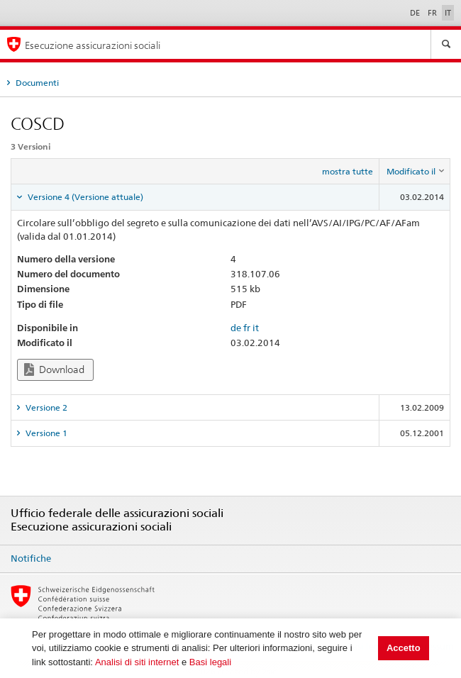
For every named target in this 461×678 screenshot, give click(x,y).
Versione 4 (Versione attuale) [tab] (84, 196)
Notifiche (31, 558)
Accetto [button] (404, 648)
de (235, 327)
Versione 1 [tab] (45, 433)
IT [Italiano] (448, 13)
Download (54, 370)
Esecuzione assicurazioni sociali (92, 45)
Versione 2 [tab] (45, 407)
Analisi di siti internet (137, 662)
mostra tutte (347, 171)
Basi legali (210, 662)
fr (246, 327)
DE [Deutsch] (416, 13)
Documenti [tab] (36, 82)
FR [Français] (433, 13)
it (255, 327)
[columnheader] (414, 171)
